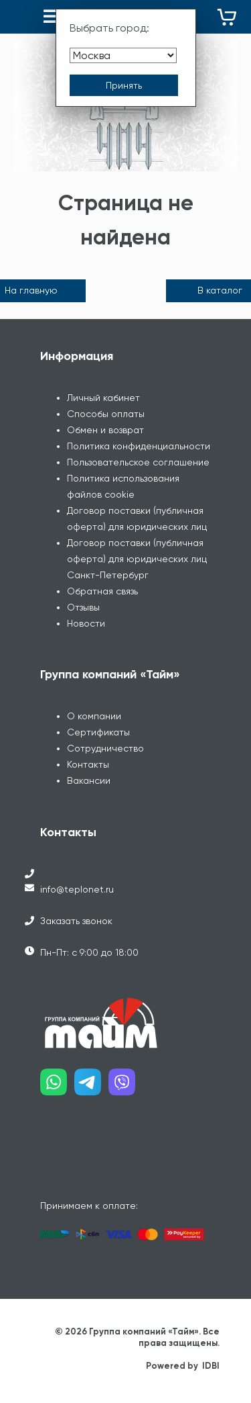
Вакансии (88, 780)
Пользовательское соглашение (138, 462)
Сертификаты (98, 732)
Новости (86, 623)
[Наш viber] (125, 1087)
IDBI (211, 1366)
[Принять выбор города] (124, 85)
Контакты (88, 764)
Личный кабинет (103, 397)
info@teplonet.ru (77, 889)
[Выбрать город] (123, 55)
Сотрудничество (105, 748)
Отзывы (83, 607)
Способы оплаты (106, 413)
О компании (94, 716)
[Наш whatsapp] (57, 1087)
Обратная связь (102, 591)
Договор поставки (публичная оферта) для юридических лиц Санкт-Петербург (137, 558)
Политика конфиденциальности (138, 446)
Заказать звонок (76, 920)
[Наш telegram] (91, 1087)
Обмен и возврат (105, 429)
